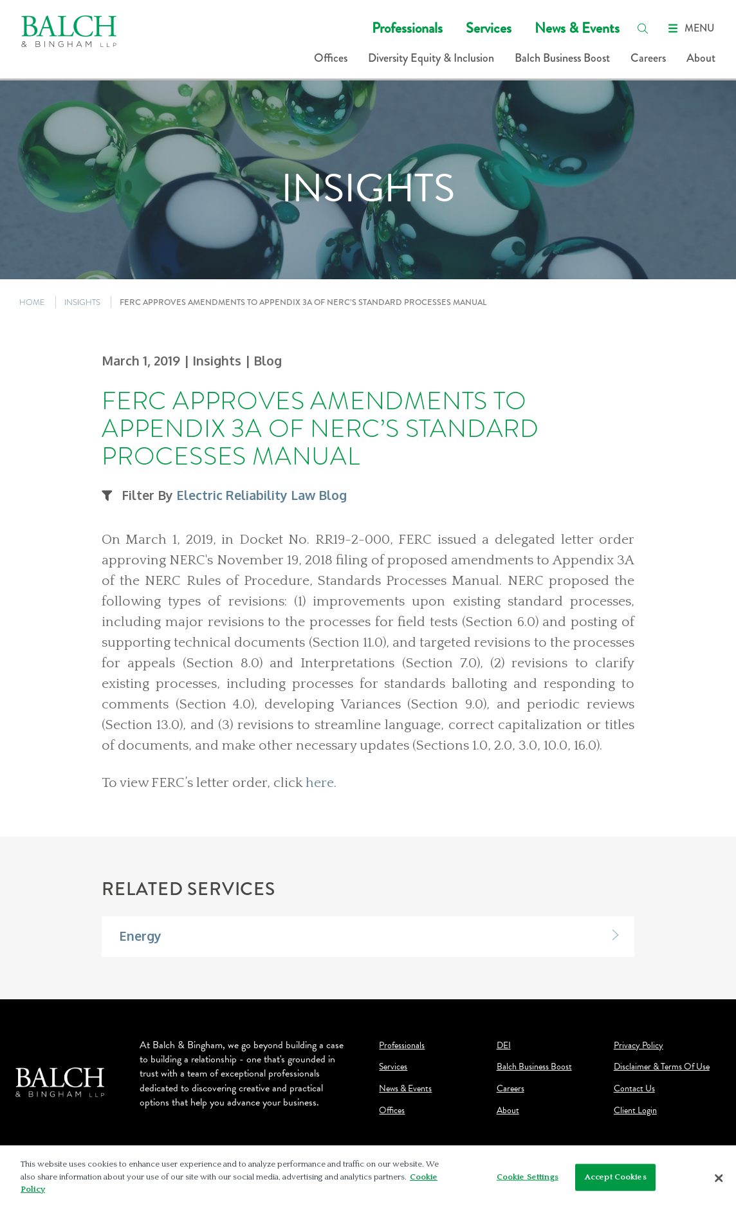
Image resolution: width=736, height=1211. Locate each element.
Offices (330, 58)
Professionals (407, 28)
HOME (32, 302)
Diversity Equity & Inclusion (431, 58)
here (320, 783)
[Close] (719, 1181)
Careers (648, 58)
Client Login (635, 1110)
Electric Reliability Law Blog (261, 495)
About (700, 58)
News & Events (577, 28)
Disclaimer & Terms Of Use (662, 1066)
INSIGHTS (82, 302)
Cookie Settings (527, 1180)
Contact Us (634, 1088)
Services (488, 28)
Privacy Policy (638, 1045)
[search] (643, 28)
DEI (504, 1045)
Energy (140, 936)
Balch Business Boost (562, 58)
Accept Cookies (616, 1180)
